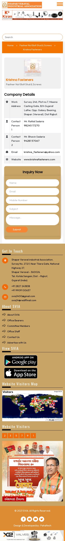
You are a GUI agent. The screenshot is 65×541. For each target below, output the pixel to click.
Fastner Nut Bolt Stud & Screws (36, 45)
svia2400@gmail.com (23, 296)
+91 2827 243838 (21, 286)
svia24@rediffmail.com (24, 300)
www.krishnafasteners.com (39, 159)
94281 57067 (32, 140)
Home (10, 45)
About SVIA (13, 314)
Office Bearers (15, 320)
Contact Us (13, 337)
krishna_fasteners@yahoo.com (42, 152)
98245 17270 (32, 125)
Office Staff (13, 331)
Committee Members (18, 325)
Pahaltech (45, 525)
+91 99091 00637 (21, 290)
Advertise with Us (16, 342)
